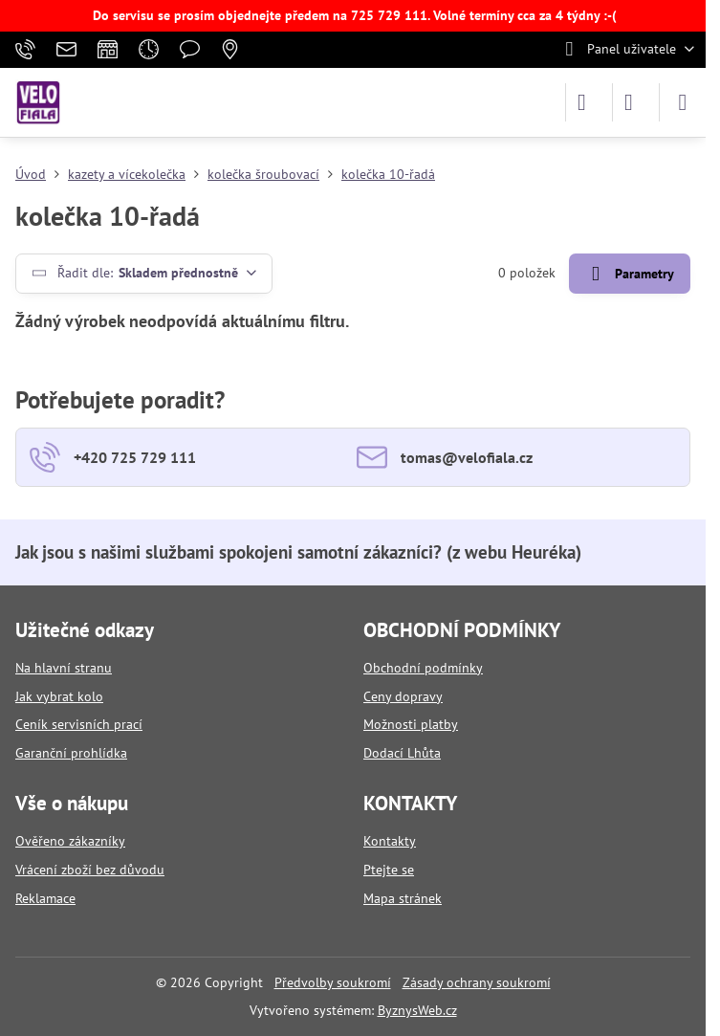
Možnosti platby (410, 724)
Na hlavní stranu (63, 667)
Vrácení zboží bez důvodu (89, 869)
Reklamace (45, 898)
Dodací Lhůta (402, 752)
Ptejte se (388, 869)
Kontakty (389, 840)
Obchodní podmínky (423, 667)
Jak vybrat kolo (59, 696)
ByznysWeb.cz (417, 1010)
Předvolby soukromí (332, 982)
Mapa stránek (402, 898)
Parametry (629, 274)
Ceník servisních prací (78, 724)
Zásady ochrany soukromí (477, 982)
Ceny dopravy (403, 696)
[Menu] (683, 102)
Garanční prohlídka (71, 752)
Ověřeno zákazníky (70, 840)
